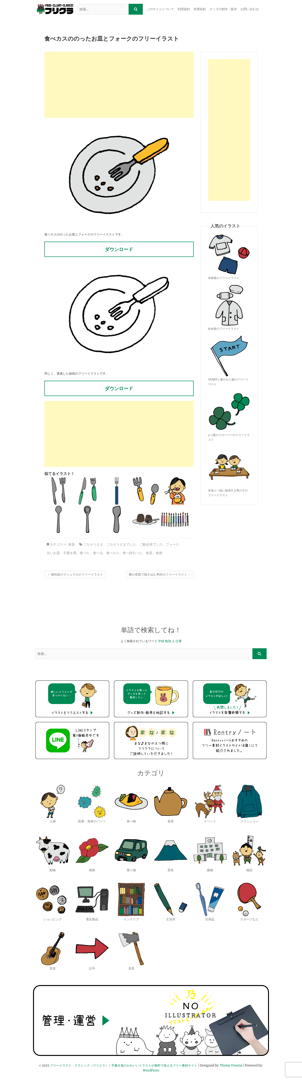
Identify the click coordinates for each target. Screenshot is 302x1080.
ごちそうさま (93, 544)
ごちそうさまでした (121, 544)
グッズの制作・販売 (223, 9)
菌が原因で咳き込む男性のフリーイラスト (160, 574)
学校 (161, 641)
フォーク (172, 544)
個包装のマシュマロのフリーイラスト (75, 574)
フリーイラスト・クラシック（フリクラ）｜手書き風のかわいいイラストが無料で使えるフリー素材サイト (123, 1065)
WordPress (151, 1070)
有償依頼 (199, 9)
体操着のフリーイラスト (223, 278)
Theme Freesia (231, 1065)
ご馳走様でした (151, 544)
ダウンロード (119, 249)
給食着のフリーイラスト (223, 328)
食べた (85, 553)
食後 (159, 553)
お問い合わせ (249, 9)
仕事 (179, 641)
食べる (98, 553)
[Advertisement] (119, 85)
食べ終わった (133, 553)
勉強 (168, 641)
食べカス (112, 553)
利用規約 (184, 9)
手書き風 (69, 553)
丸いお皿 (53, 553)
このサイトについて (160, 9)
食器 (71, 544)
